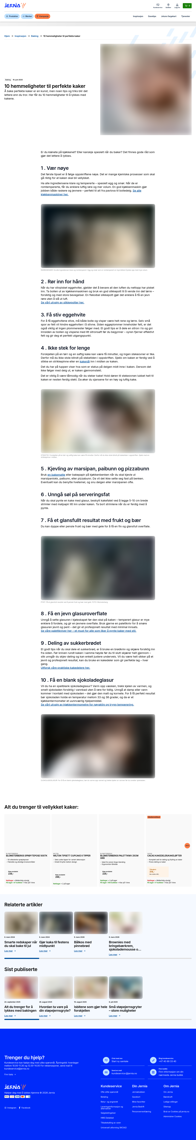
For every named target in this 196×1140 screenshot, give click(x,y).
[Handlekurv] (187, 5)
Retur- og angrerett (109, 1102)
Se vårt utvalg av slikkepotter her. (62, 302)
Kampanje (42, 16)
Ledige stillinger (170, 1102)
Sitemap (167, 1107)
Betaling (104, 1097)
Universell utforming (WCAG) (114, 1128)
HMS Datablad (107, 1118)
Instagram (10, 1108)
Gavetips (152, 16)
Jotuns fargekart (168, 16)
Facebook (24, 1108)
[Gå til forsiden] (15, 6)
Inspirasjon (138, 16)
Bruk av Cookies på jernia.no (176, 1112)
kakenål (85, 361)
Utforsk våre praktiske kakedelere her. (65, 667)
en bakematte (56, 474)
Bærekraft (167, 1097)
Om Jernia (168, 1092)
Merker (27, 16)
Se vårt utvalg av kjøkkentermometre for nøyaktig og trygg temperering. (87, 704)
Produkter (12, 16)
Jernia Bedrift (138, 1107)
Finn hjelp (10, 1074)
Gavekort (136, 1097)
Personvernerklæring (141, 1112)
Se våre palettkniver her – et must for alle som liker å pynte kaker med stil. (88, 630)
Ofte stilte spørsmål (109, 1092)
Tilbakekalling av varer (111, 1123)
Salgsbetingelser (108, 1113)
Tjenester (185, 16)
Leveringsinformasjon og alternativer (112, 1108)
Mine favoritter (138, 1102)
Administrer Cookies (172, 1116)
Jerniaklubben (138, 1092)
